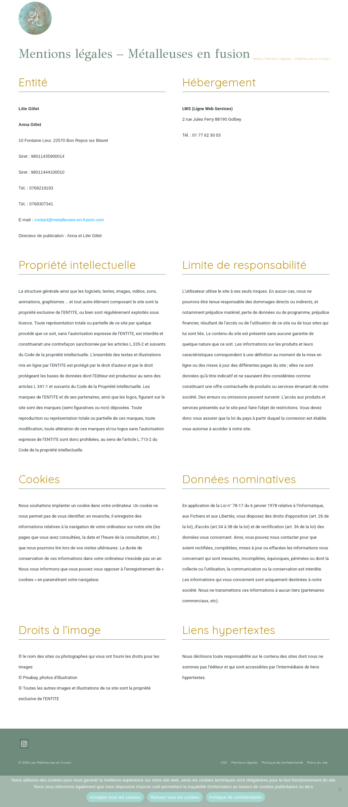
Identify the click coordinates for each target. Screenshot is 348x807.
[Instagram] (24, 744)
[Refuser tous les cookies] (339, 789)
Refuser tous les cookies (175, 797)
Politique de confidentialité (235, 797)
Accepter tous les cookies (115, 797)
